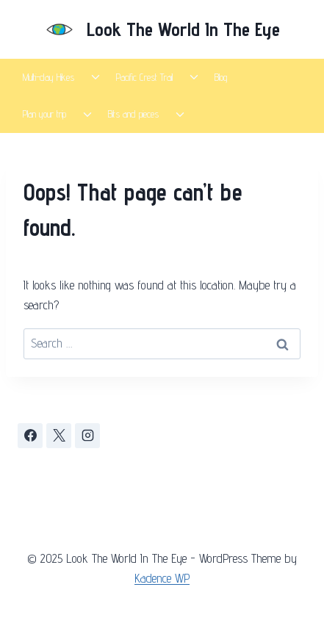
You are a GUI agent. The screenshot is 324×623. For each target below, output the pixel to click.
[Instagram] (87, 435)
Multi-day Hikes (48, 77)
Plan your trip (44, 114)
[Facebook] (30, 435)
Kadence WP (162, 578)
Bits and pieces (133, 114)
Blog (221, 77)
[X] (58, 435)
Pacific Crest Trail (144, 77)
